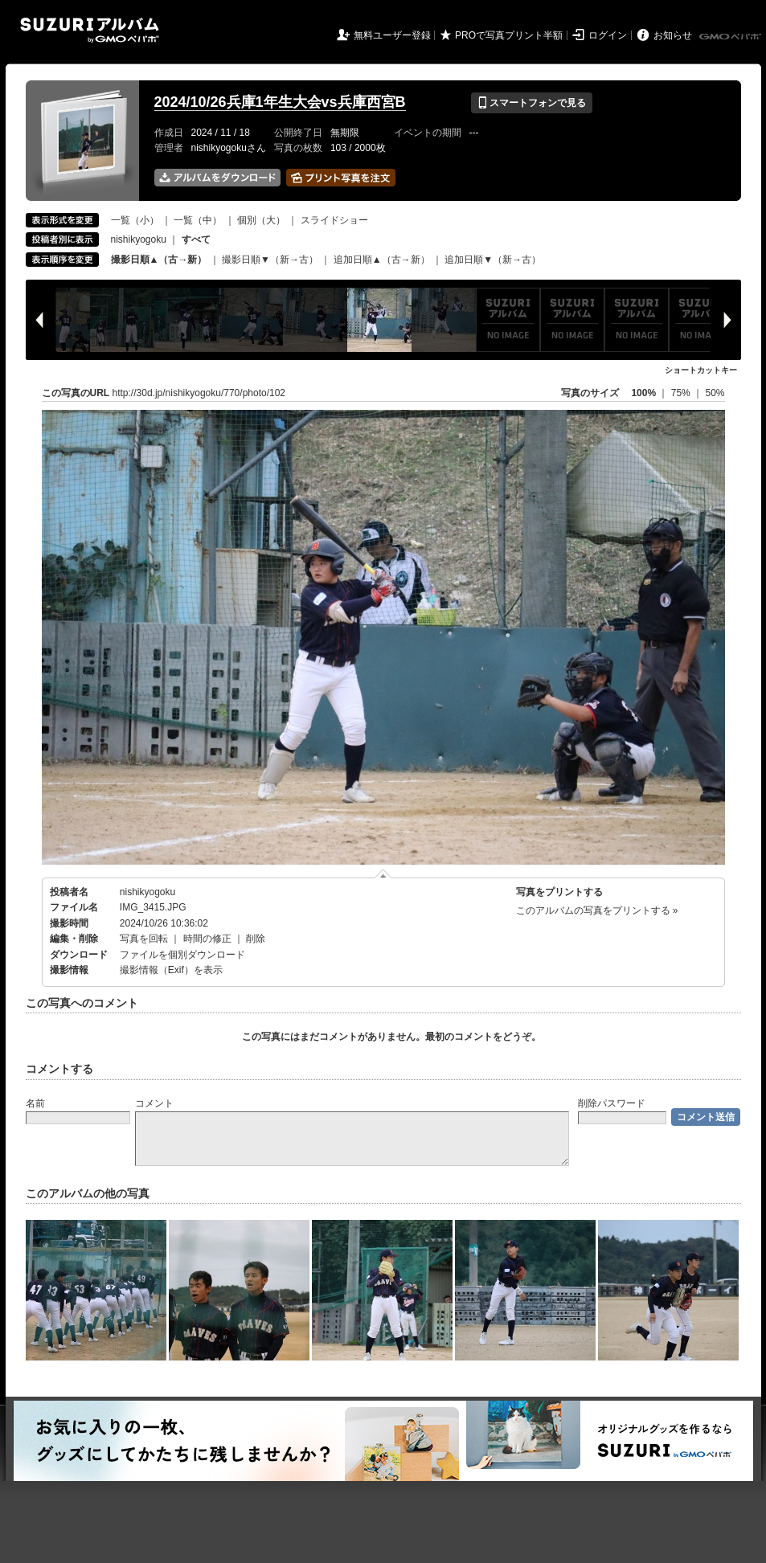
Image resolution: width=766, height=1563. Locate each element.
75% (682, 393)
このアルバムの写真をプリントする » (597, 910)
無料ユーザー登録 (392, 35)
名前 (35, 1103)
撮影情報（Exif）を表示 (171, 970)
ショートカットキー (701, 370)
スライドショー (334, 220)
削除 (255, 938)
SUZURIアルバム (90, 30)
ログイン (607, 35)
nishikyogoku (138, 239)
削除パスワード (611, 1103)
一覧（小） (135, 220)
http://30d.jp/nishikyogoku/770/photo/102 (199, 393)
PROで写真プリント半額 (509, 35)
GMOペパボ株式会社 (731, 37)
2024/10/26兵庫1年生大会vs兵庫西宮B (280, 102)
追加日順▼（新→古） (492, 259)
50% (714, 393)
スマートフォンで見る (531, 102)
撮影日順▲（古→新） (159, 259)
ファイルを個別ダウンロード (182, 954)
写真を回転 (144, 938)
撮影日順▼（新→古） (270, 259)
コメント (154, 1103)
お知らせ (672, 35)
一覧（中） (198, 220)
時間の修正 (207, 938)
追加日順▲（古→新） (382, 259)
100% (643, 393)
